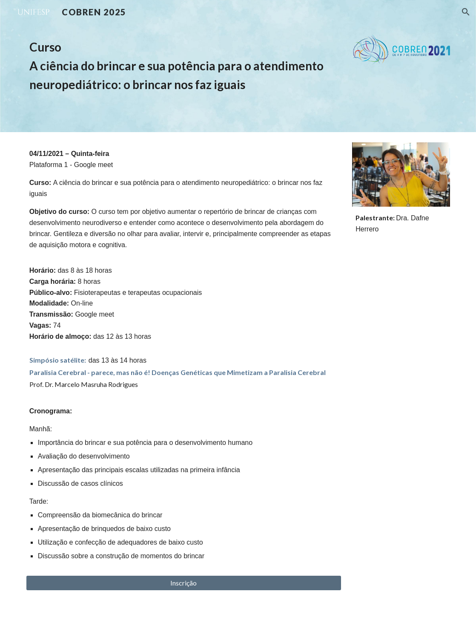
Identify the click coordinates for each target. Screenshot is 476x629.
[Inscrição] (183, 582)
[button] (466, 12)
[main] (183, 66)
